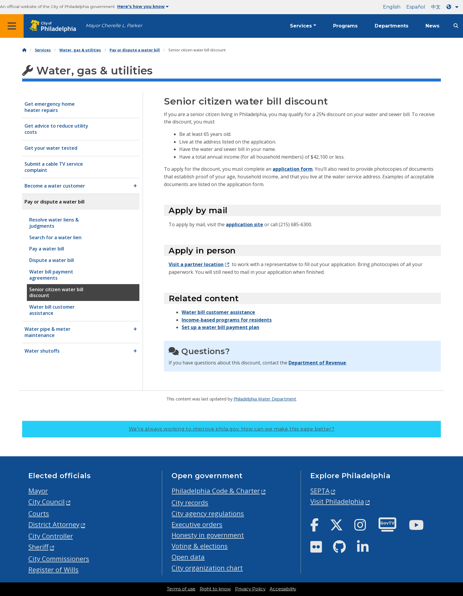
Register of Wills (53, 569)
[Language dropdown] (453, 7)
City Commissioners (58, 558)
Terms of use (181, 589)
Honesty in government (208, 535)
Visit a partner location (196, 264)
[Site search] (456, 26)
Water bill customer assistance (218, 312)
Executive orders (197, 524)
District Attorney (53, 524)
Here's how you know (143, 6)
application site (244, 224)
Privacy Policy (250, 589)
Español (415, 7)
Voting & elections (200, 546)
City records (190, 502)
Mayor (38, 490)
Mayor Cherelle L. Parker (114, 25)
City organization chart (207, 567)
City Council (46, 501)
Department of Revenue (317, 362)
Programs (345, 26)
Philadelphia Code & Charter (216, 490)
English (391, 7)
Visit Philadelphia (337, 501)
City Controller (50, 535)
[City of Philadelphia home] (55, 26)
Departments (391, 26)
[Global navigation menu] (12, 26)
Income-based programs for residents (227, 320)
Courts (38, 513)
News (432, 26)
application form (293, 169)
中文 (436, 7)
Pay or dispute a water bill (135, 50)
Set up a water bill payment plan (220, 327)
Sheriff (38, 546)
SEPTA (320, 490)
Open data (188, 556)
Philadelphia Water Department (265, 399)
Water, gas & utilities (80, 50)
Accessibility (283, 589)
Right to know (215, 589)
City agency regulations (208, 513)
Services (301, 26)
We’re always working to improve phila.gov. (232, 429)
